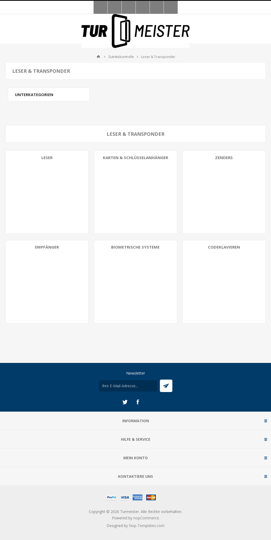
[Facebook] (137, 402)
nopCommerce (146, 517)
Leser (47, 157)
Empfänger (47, 247)
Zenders (224, 157)
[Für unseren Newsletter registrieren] (128, 386)
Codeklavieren (224, 247)
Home (98, 56)
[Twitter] (125, 402)
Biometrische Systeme (135, 247)
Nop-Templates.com (146, 525)
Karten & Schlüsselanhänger (135, 157)
